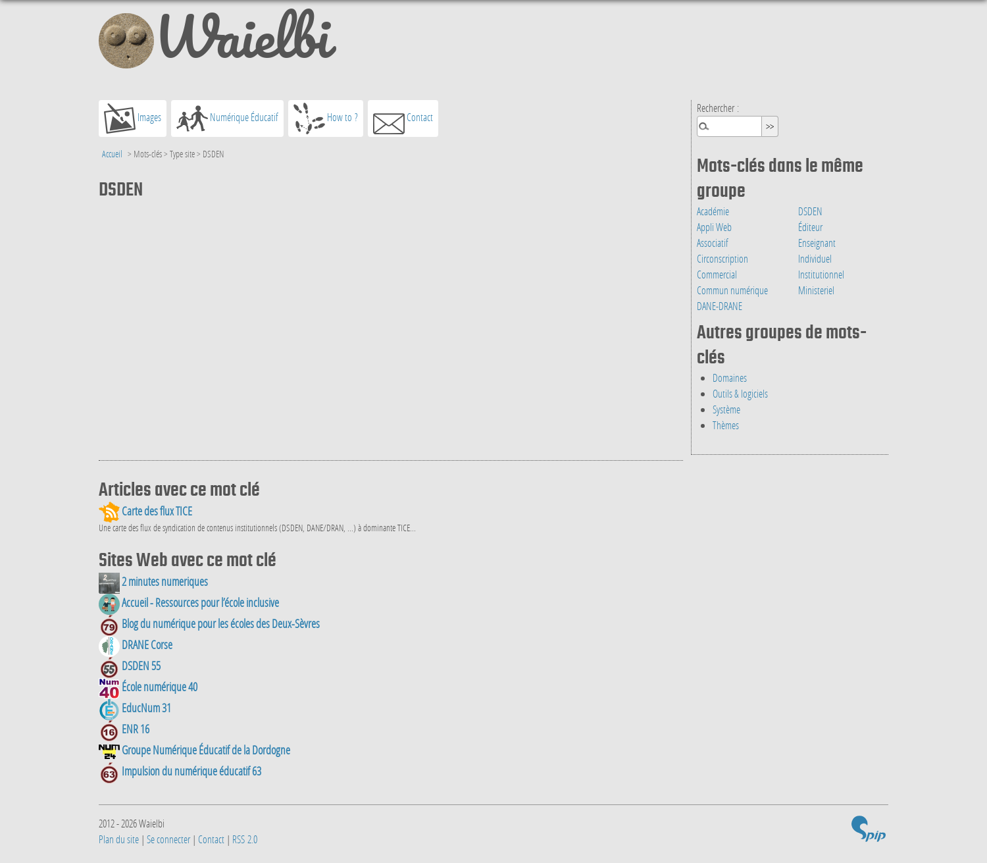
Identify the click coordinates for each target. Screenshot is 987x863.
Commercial (717, 274)
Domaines (730, 377)
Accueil (112, 153)
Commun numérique (732, 290)
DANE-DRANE (719, 306)
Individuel (815, 258)
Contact (403, 118)
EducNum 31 (135, 708)
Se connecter (168, 839)
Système (726, 409)
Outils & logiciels (740, 393)
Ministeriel (816, 290)
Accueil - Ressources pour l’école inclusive (189, 602)
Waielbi (214, 42)
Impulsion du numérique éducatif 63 (180, 771)
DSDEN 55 (130, 665)
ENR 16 (124, 729)
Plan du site (119, 839)
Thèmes (726, 425)
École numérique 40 (148, 686)
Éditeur (810, 227)
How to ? (325, 118)
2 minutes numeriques (153, 581)
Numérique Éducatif (227, 118)
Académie (713, 211)
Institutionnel (821, 274)
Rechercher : (718, 108)
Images (132, 118)
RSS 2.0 (244, 839)
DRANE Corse (135, 644)
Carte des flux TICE (145, 511)
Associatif (712, 242)
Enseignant (817, 242)
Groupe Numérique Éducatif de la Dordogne (194, 750)
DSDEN (810, 211)
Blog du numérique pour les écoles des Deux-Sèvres (209, 623)
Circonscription (722, 258)
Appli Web (714, 227)
